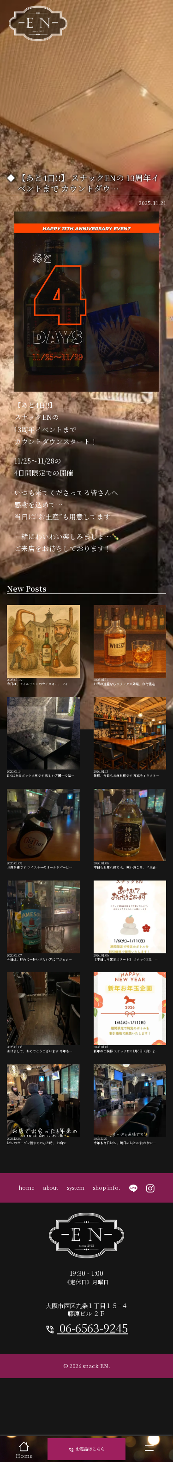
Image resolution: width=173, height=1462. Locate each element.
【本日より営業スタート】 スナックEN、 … (130, 956)
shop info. (106, 1248)
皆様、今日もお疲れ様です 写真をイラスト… (130, 752)
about (50, 1248)
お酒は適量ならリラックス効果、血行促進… (130, 650)
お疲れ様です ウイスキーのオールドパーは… (43, 854)
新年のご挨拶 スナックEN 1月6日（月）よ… (130, 1058)
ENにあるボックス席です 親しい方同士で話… (43, 752)
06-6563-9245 (86, 1389)
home (26, 1248)
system (75, 1248)
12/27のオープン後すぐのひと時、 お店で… (43, 1160)
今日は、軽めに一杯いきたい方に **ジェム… (43, 956)
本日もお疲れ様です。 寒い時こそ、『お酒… (130, 854)
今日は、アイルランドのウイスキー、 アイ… (43, 650)
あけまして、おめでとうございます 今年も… (43, 1058)
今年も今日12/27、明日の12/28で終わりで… (130, 1160)
